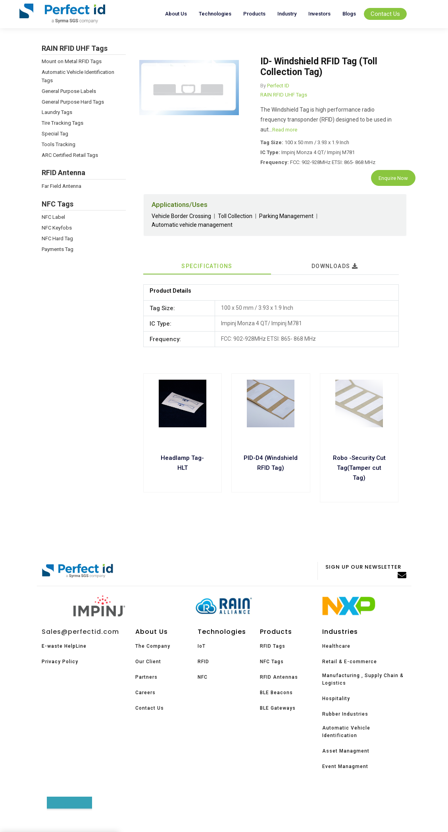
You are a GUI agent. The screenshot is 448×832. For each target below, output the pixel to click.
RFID (203, 661)
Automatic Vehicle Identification (346, 731)
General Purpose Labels (69, 91)
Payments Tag (57, 249)
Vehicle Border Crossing (181, 216)
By (263, 86)
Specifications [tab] (207, 266)
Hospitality (336, 698)
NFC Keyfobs (57, 228)
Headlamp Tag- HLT (182, 462)
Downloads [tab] (334, 266)
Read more (284, 130)
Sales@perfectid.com (80, 631)
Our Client (148, 661)
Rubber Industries (345, 714)
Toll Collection (235, 216)
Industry (286, 14)
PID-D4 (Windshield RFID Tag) (271, 462)
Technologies (215, 14)
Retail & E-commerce (349, 661)
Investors (319, 14)
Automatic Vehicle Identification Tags (78, 76)
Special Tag (55, 134)
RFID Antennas (279, 677)
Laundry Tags (57, 112)
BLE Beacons (276, 692)
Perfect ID (278, 86)
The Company (152, 646)
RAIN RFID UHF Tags (283, 95)
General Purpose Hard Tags (73, 102)
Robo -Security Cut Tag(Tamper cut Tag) (359, 467)
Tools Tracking (58, 144)
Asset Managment (345, 751)
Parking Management (286, 216)
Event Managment (345, 766)
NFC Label (53, 217)
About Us (176, 14)
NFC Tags (272, 661)
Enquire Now (393, 178)
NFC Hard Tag (57, 238)
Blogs (349, 14)
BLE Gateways (278, 708)
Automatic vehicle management (192, 225)
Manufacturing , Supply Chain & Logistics (363, 679)
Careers (145, 692)
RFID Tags (272, 646)
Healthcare (336, 646)
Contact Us (385, 13)
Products (254, 14)
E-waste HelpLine (64, 646)
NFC (203, 677)
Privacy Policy (60, 661)
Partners (146, 677)
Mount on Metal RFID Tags (72, 61)
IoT (202, 646)
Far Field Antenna (61, 186)
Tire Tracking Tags (62, 123)
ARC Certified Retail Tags (70, 155)
